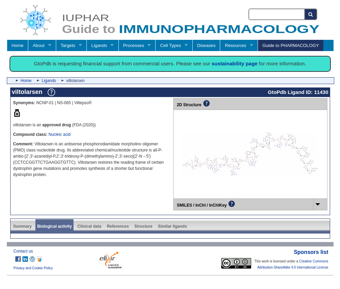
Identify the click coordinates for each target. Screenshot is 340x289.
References (118, 226)
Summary (22, 226)
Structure (143, 226)
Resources (235, 45)
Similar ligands (172, 226)
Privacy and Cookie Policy (33, 268)
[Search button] (311, 14)
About (38, 45)
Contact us (23, 251)
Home (17, 45)
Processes (133, 45)
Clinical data (89, 226)
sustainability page (235, 63)
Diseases (206, 45)
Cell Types (170, 45)
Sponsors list (311, 252)
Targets (68, 45)
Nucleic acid (60, 134)
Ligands (99, 45)
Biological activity (54, 226)
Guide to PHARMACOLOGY (290, 45)
